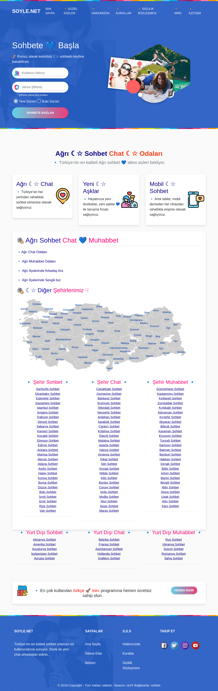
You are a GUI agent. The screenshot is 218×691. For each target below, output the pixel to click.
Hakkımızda (131, 644)
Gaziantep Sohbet (47, 403)
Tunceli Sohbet (170, 440)
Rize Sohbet (47, 506)
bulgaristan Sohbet (44, 553)
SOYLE (26, 11)
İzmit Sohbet (47, 496)
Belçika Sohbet (109, 539)
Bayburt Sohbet (170, 454)
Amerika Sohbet (44, 544)
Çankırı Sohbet (109, 426)
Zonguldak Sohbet (170, 403)
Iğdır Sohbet (170, 487)
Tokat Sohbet (109, 459)
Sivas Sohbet (109, 506)
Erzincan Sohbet (109, 403)
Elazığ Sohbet (109, 435)
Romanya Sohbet (174, 553)
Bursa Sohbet (47, 482)
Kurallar (128, 653)
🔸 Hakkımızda (101, 11)
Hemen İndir (184, 590)
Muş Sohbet (109, 501)
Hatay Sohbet (47, 473)
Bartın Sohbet (170, 478)
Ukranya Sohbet (173, 544)
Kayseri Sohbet (47, 431)
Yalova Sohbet (109, 450)
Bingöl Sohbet (170, 482)
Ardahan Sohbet (109, 417)
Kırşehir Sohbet (170, 417)
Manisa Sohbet (47, 454)
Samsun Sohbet (170, 445)
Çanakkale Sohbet (109, 389)
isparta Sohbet (109, 445)
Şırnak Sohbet (170, 464)
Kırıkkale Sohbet (170, 407)
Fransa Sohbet (109, 544)
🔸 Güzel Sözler (71, 11)
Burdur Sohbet (109, 482)
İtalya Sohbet (173, 558)
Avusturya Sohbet (44, 549)
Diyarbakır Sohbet (47, 393)
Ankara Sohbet (47, 450)
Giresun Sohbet (48, 440)
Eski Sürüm (48, 101)
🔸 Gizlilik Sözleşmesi (147, 11)
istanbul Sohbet (47, 407)
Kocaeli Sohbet (47, 435)
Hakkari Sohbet (170, 459)
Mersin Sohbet (48, 459)
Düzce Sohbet (48, 487)
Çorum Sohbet (109, 487)
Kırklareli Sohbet (170, 398)
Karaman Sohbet (170, 431)
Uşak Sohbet (170, 496)
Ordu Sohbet (109, 492)
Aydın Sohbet (47, 468)
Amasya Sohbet (109, 454)
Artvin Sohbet (170, 473)
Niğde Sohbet (109, 473)
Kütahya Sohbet (109, 431)
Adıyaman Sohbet (170, 412)
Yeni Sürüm (25, 101)
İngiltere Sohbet (109, 558)
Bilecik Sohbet (170, 426)
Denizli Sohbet (48, 422)
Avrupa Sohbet (44, 558)
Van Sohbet (48, 510)
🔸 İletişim (195, 11)
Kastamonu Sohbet (170, 393)
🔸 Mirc (178, 11)
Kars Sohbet (170, 506)
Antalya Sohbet (47, 412)
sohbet (155, 685)
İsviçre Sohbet (173, 549)
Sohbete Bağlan (40, 112)
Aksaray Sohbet (170, 422)
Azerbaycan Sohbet (109, 549)
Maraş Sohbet (109, 510)
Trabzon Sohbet (48, 417)
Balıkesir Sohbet (109, 398)
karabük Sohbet (109, 422)
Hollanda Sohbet (109, 553)
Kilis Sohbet (109, 478)
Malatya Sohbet (109, 440)
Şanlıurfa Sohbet (47, 389)
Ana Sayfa (53, 11)
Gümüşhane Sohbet (170, 389)
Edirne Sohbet (48, 445)
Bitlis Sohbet (170, 468)
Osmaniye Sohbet (108, 393)
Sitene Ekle (93, 653)
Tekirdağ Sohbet (109, 407)
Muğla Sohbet (109, 496)
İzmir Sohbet (47, 501)
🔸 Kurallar (123, 11)
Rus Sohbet (173, 539)
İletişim (90, 663)
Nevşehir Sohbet (109, 412)
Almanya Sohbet (44, 539)
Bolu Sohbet (47, 492)
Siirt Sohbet (109, 464)
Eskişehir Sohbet (48, 398)
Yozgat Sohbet (109, 468)
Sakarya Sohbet (48, 426)
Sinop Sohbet (170, 492)
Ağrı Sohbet (170, 501)
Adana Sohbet (48, 464)
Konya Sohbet (48, 478)
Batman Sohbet (170, 450)
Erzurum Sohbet (170, 435)
